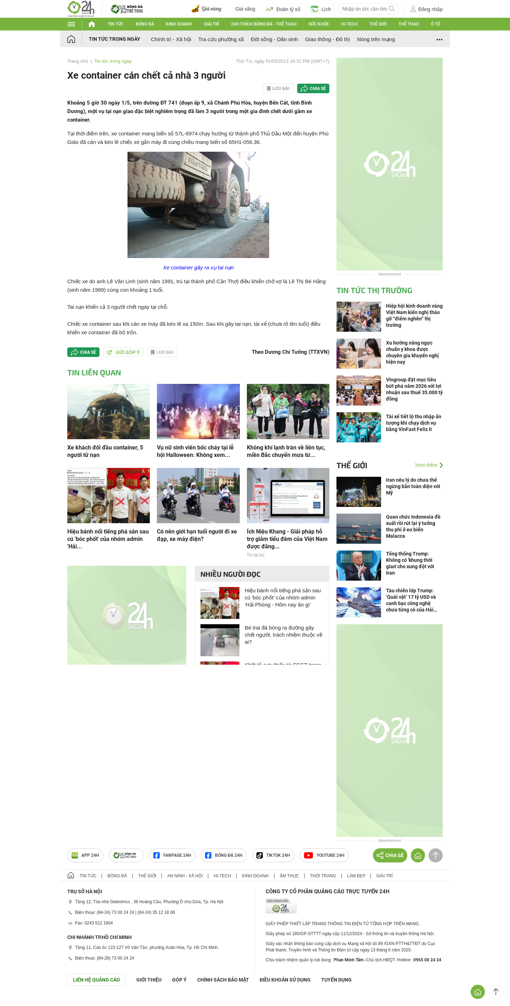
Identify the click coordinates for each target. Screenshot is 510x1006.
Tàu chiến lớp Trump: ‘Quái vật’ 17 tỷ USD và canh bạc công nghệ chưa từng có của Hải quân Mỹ (411, 600)
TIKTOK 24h (273, 855)
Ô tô (435, 24)
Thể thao (408, 24)
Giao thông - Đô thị (327, 39)
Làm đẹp (356, 875)
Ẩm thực (289, 875)
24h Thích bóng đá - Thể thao (263, 24)
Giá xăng (245, 9)
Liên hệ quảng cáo (96, 980)
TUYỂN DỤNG (336, 980)
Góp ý (179, 980)
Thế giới (377, 24)
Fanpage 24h (172, 855)
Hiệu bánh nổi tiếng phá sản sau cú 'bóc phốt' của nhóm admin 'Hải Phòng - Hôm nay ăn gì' (283, 597)
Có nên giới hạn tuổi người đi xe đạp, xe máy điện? (197, 535)
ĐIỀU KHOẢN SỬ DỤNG (285, 980)
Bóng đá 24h (224, 855)
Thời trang (323, 875)
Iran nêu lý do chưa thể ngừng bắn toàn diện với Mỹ (413, 486)
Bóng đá (145, 24)
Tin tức (116, 24)
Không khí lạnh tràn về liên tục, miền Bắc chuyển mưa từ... (286, 451)
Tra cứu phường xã (221, 39)
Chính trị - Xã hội (171, 39)
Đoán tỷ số (283, 8)
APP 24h (85, 855)
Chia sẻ (318, 88)
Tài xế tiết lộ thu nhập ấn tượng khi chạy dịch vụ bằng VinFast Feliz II (413, 423)
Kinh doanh (179, 24)
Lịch (321, 8)
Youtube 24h (324, 855)
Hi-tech (349, 24)
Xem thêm (426, 465)
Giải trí (211, 24)
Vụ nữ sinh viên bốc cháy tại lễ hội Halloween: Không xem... (195, 451)
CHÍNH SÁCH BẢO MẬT (223, 980)
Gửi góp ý (123, 352)
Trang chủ (77, 61)
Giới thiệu (149, 980)
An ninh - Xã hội (185, 875)
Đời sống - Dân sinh (274, 39)
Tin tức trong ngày (114, 39)
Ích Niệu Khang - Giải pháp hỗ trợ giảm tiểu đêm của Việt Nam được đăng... (287, 539)
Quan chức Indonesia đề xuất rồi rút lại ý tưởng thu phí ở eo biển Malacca (413, 526)
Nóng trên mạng (376, 39)
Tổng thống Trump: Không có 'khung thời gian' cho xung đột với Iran (410, 563)
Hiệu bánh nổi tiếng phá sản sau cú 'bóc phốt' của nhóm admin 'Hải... (108, 539)
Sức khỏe (318, 24)
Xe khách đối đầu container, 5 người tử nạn (105, 451)
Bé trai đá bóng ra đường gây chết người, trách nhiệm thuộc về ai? (283, 635)
